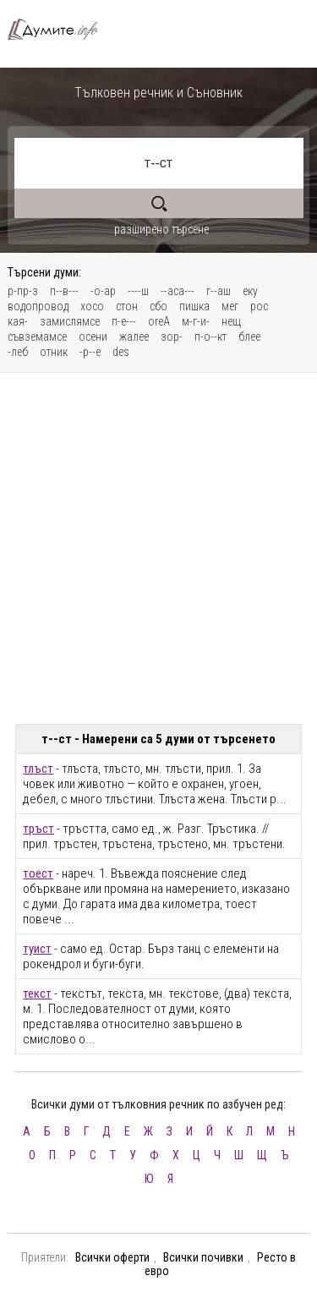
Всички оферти (112, 1257)
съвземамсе (37, 336)
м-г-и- (196, 321)
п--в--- (64, 291)
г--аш (218, 291)
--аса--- (177, 291)
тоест (38, 873)
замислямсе (70, 321)
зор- (172, 336)
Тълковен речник (60, 29)
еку (250, 291)
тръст (38, 828)
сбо (158, 306)
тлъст (38, 768)
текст (37, 993)
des (120, 352)
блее (249, 336)
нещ (231, 321)
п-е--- (124, 321)
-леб (18, 352)
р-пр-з (23, 291)
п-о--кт (210, 336)
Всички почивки (203, 1257)
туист (37, 948)
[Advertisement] (158, 548)
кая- (18, 321)
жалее (134, 336)
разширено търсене (161, 229)
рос (259, 306)
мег (229, 306)
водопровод (38, 306)
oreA (159, 321)
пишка (194, 306)
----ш (138, 291)
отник (54, 352)
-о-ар (103, 291)
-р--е (90, 352)
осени (93, 336)
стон (127, 306)
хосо (92, 306)
